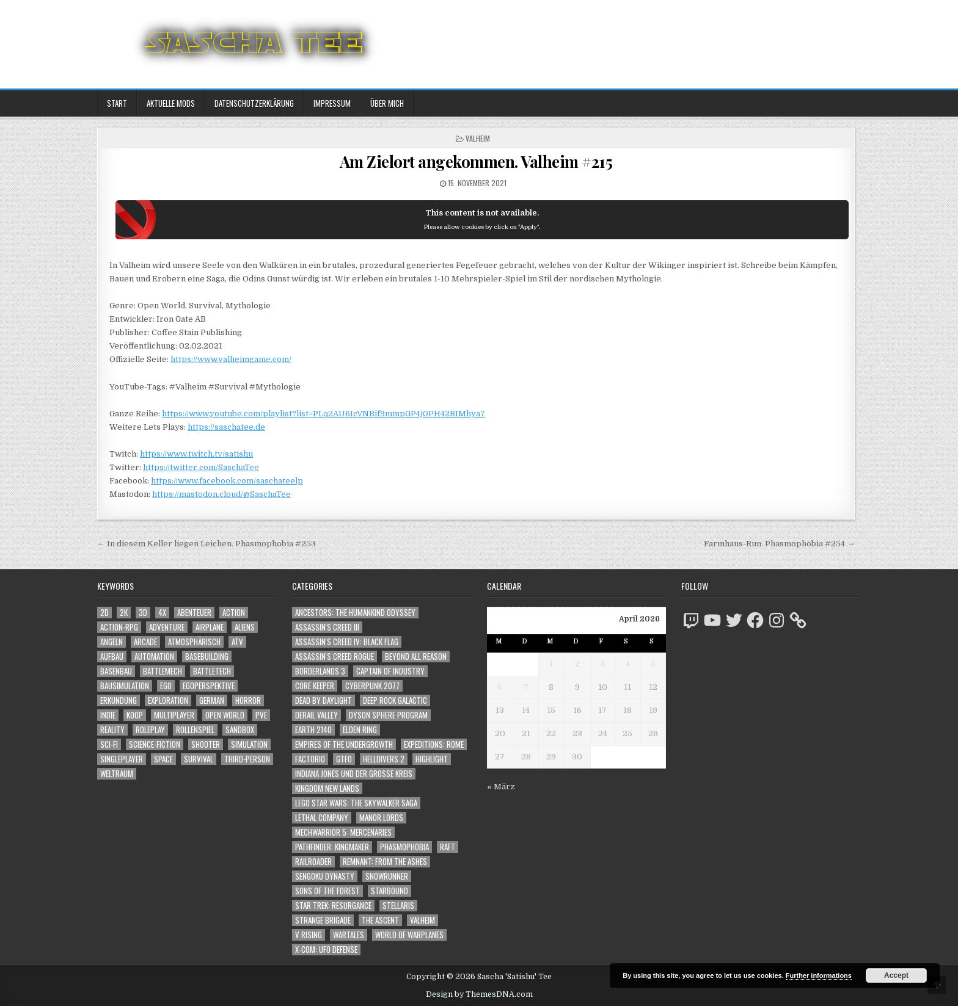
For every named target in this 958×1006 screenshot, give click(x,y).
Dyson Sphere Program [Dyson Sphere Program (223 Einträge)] (388, 715)
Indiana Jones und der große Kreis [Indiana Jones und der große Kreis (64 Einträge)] (353, 774)
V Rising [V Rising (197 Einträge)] (308, 935)
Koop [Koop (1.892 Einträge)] (134, 715)
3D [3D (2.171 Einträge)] (143, 612)
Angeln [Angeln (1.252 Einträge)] (111, 642)
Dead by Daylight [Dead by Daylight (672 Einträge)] (323, 700)
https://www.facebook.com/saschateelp (227, 480)
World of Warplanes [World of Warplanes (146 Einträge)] (409, 935)
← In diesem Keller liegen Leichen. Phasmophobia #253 (206, 543)
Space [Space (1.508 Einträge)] (163, 759)
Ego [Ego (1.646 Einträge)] (166, 686)
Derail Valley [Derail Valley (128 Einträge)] (316, 715)
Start (117, 103)
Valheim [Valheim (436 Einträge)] (422, 920)
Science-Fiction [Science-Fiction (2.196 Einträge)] (154, 744)
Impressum (332, 103)
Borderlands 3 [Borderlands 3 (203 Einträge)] (320, 671)
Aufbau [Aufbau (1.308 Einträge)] (111, 656)
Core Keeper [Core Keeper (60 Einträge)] (314, 686)
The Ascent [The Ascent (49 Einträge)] (380, 920)
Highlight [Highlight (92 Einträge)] (431, 759)
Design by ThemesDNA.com (479, 994)
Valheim (478, 138)
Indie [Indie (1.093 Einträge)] (107, 715)
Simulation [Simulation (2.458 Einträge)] (249, 744)
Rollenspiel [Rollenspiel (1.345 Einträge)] (195, 730)
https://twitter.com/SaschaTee (201, 467)
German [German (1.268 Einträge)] (211, 700)
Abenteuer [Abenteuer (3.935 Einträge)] (194, 612)
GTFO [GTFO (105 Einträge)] (344, 759)
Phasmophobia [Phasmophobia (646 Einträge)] (404, 847)
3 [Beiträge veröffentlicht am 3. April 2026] (602, 663)
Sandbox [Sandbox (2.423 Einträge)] (239, 730)
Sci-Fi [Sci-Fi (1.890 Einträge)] (109, 744)
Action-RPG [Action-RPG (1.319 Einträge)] (119, 627)
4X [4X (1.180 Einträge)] (162, 612)
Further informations (819, 975)
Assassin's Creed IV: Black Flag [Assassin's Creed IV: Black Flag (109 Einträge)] (346, 642)
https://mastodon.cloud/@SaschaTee (221, 494)
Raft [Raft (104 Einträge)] (447, 847)
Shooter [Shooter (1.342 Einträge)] (205, 744)
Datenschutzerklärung (254, 103)
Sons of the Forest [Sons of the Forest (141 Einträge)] (327, 891)
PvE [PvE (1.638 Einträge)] (261, 715)
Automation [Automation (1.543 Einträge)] (154, 656)
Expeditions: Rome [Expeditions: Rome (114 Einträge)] (434, 744)
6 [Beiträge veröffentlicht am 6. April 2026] (499, 687)
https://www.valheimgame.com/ (230, 359)
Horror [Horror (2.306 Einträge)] (248, 700)
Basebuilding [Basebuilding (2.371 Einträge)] (207, 656)
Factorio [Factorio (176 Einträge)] (310, 759)
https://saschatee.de (226, 427)
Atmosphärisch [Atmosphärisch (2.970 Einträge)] (194, 642)
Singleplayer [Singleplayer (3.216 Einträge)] (121, 759)
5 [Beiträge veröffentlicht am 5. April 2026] (653, 663)
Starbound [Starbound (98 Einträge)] (389, 891)
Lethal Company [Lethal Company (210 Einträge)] (321, 817)
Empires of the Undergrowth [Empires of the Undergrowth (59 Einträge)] (344, 744)
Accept (896, 975)
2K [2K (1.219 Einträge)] (124, 612)
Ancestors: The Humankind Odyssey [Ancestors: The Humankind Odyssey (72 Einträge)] (355, 612)
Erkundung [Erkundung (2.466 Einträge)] (118, 700)
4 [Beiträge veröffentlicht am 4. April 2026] (628, 663)
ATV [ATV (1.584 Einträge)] (237, 642)
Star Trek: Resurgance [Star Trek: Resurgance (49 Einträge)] (333, 905)
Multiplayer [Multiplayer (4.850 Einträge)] (174, 715)
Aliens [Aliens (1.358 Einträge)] (245, 627)
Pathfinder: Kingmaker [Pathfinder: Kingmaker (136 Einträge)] (332, 847)
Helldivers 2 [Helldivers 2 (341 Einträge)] (383, 759)
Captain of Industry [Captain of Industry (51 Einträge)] (390, 671)
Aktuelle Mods (171, 103)
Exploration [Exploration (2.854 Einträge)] (168, 700)
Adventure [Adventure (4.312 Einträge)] (167, 627)
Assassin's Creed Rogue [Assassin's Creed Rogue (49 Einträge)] (334, 656)
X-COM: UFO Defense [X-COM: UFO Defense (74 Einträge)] (326, 949)
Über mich (387, 103)
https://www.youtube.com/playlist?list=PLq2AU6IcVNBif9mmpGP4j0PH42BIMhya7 (323, 413)
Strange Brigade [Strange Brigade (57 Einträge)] (323, 920)
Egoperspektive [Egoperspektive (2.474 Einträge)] (209, 686)
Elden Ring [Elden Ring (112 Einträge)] (360, 730)
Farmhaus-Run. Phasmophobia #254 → (779, 543)
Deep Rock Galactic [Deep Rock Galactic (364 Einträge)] (395, 700)
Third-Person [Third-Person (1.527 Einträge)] (247, 759)
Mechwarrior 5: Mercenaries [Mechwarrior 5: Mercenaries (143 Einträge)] (343, 832)
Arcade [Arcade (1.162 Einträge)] (145, 642)
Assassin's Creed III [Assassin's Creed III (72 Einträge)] (327, 627)
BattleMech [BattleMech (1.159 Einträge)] (162, 671)
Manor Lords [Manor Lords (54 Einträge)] (381, 817)
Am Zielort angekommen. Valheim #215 (476, 161)
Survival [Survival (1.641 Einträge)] (198, 759)
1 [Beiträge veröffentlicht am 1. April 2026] (551, 663)
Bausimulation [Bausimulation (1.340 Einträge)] (124, 686)
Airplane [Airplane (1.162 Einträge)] (210, 627)
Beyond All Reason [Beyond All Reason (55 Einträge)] (416, 656)
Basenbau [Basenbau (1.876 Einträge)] (116, 671)
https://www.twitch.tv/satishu (196, 453)
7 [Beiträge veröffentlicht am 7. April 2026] (526, 687)
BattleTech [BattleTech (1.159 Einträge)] (212, 671)
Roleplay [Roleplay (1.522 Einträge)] (150, 730)
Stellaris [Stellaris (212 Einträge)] (398, 905)
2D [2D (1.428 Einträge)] (104, 612)
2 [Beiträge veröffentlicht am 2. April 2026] (577, 663)
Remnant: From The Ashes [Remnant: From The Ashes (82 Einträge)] (385, 861)
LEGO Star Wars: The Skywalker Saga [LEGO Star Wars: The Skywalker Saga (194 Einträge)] (356, 803)
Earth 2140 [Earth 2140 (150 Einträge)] (313, 730)
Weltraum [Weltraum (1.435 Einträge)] (116, 774)
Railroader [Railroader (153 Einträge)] (313, 861)
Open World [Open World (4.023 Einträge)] (224, 715)
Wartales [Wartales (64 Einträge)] (348, 935)
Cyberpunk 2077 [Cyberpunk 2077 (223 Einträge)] (372, 686)
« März (501, 786)
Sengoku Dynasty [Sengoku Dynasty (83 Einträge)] (324, 876)
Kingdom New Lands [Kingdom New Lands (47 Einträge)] (327, 788)
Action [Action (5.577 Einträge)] (233, 612)
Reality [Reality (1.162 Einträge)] (112, 730)
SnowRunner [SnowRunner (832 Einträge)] (386, 876)
